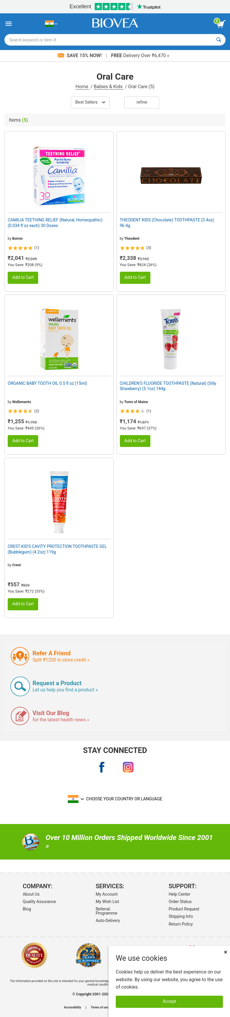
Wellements (21, 402)
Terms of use (99, 1007)
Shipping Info (181, 916)
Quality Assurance (39, 901)
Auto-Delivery (108, 920)
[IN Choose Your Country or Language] (51, 24)
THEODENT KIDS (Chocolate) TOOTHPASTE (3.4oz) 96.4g (167, 223)
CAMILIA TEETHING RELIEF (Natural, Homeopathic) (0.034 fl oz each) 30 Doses (55, 223)
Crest (16, 565)
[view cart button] (221, 24)
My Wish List (107, 901)
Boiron (17, 238)
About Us (31, 894)
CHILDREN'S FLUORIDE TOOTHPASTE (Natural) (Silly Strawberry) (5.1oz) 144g (168, 386)
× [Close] (225, 952)
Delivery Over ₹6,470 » (140, 55)
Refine (141, 102)
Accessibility (72, 1007)
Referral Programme (106, 911)
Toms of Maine (136, 402)
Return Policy (181, 924)
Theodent (131, 238)
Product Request (184, 909)
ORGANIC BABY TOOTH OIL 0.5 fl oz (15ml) (47, 383)
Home (82, 86)
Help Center (179, 894)
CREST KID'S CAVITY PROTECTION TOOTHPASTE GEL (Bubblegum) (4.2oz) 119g (57, 549)
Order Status (180, 901)
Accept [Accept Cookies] (169, 1001)
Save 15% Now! (80, 55)
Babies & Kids (109, 86)
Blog (27, 909)
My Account (107, 894)
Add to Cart (23, 277)
